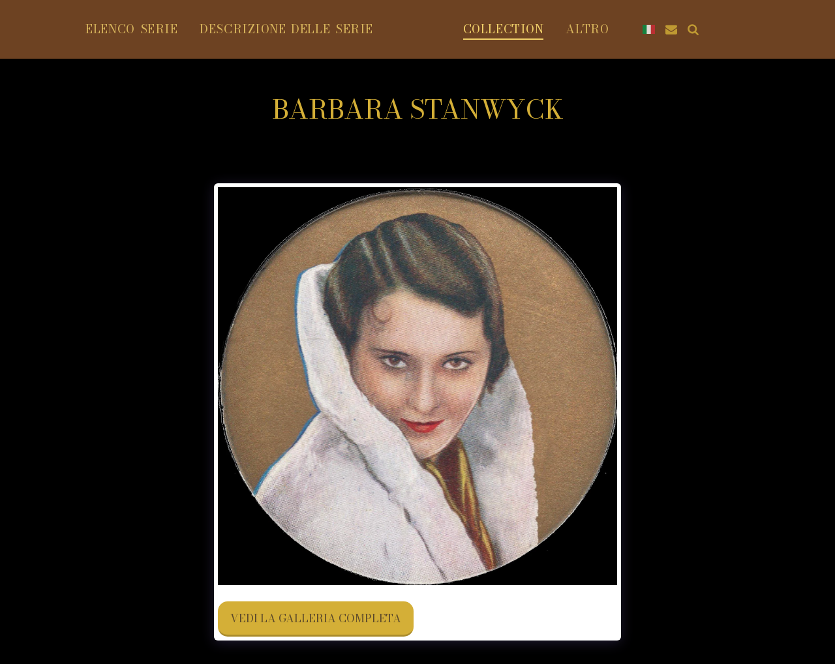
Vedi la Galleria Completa (315, 618)
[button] (783, 29)
